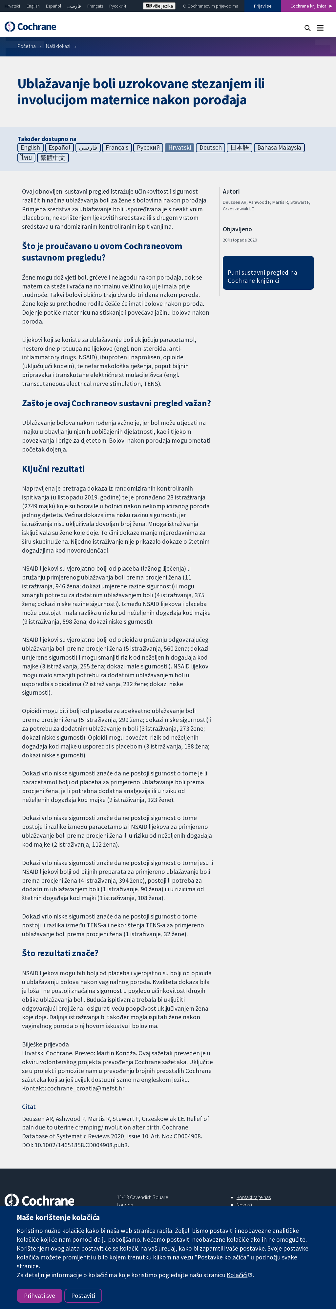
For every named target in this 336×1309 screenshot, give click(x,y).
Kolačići (237, 1275)
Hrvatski (12, 6)
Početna (26, 46)
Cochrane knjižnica (308, 6)
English (33, 6)
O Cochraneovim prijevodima (210, 6)
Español (53, 6)
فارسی (74, 6)
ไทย (26, 157)
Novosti (244, 1204)
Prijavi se (263, 6)
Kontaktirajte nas (254, 1197)
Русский (117, 6)
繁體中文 (52, 157)
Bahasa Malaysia (279, 147)
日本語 (239, 147)
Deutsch (211, 147)
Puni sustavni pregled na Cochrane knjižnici (263, 276)
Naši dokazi (58, 46)
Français (95, 6)
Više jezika (159, 6)
